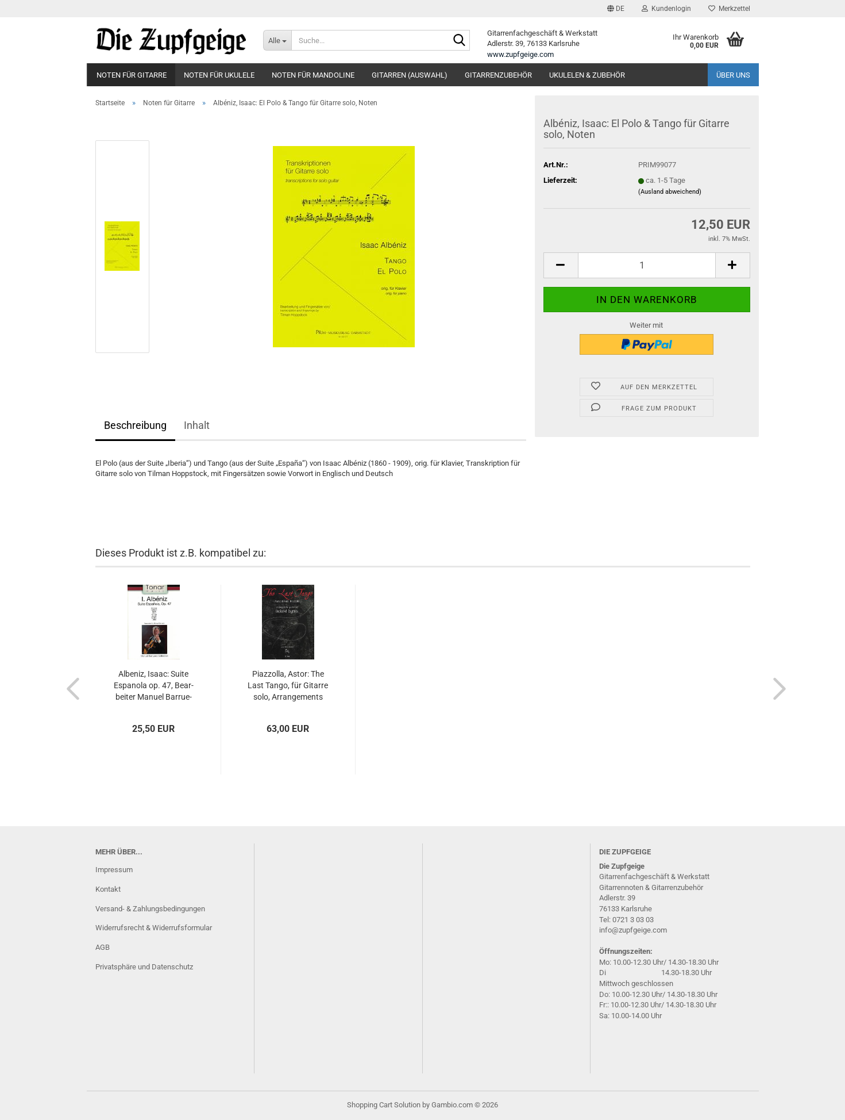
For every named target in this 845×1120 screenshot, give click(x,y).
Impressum (114, 869)
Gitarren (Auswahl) (409, 75)
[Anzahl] (647, 265)
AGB (102, 947)
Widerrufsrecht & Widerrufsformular (153, 927)
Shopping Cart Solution (383, 1104)
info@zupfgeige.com (633, 930)
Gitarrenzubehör (498, 75)
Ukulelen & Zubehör (587, 75)
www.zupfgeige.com (520, 54)
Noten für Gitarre (132, 75)
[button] (616, 8)
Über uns (733, 75)
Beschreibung (135, 425)
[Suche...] (277, 40)
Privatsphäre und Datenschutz (144, 966)
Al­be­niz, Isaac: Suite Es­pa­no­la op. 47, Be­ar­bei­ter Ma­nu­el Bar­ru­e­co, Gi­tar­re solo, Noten (154, 686)
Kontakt (108, 889)
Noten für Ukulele (219, 75)
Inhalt (197, 425)
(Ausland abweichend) (669, 191)
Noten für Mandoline (313, 75)
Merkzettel (729, 9)
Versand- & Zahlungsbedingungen (150, 908)
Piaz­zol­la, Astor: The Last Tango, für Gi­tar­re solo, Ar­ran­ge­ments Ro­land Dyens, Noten (288, 686)
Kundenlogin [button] (666, 9)
